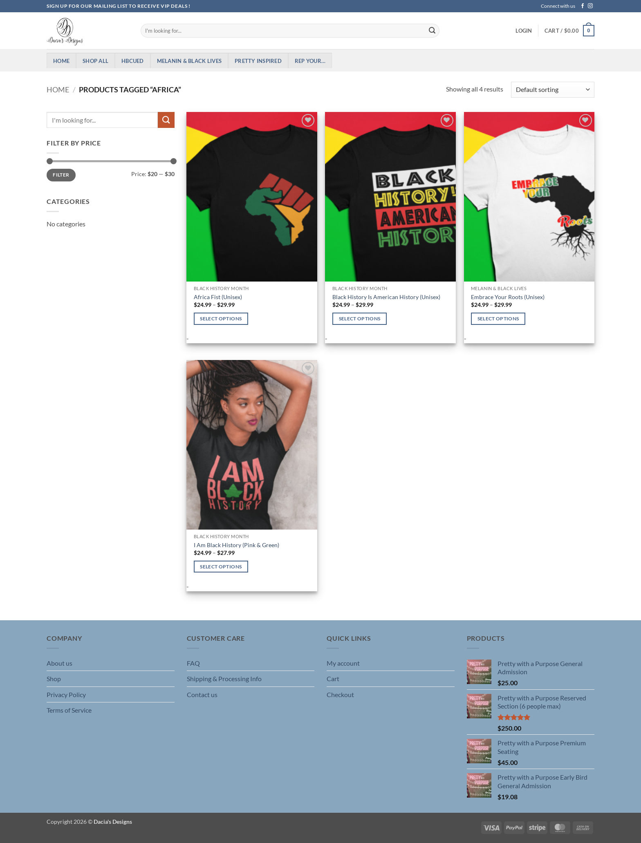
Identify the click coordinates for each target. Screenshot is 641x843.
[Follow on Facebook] (582, 6)
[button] (523, 30)
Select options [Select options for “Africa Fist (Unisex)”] (221, 318)
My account (343, 663)
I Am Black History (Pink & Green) (236, 544)
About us (59, 663)
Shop (54, 678)
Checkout (340, 694)
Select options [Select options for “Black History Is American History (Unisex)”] (360, 318)
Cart (333, 678)
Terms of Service (69, 710)
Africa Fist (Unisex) (218, 296)
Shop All (95, 61)
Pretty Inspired (258, 61)
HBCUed (132, 61)
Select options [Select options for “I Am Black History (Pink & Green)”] (221, 566)
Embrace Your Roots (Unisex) (508, 296)
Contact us (202, 694)
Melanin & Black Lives (189, 61)
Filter (61, 175)
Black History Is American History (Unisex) (386, 296)
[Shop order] (552, 90)
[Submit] (432, 31)
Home (61, 61)
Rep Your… (310, 61)
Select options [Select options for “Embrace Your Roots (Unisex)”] (498, 318)
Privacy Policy (66, 694)
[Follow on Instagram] (590, 6)
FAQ (193, 663)
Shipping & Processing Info (224, 678)
